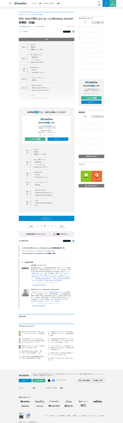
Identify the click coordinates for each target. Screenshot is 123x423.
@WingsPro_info (59, 299)
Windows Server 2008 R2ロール (40, 88)
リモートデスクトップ (38, 77)
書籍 (58, 3)
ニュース (34, 3)
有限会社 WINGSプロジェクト (57, 292)
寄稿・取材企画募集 (84, 380)
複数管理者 (35, 57)
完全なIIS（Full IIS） (37, 85)
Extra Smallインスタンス (38, 72)
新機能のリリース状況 (37, 49)
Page (24, 47)
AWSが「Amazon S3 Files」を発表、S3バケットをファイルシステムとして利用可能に (33, 333)
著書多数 (59, 280)
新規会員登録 (34, 139)
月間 (98, 22)
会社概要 (74, 415)
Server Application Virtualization (43, 203)
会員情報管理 (62, 415)
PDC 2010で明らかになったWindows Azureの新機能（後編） (39, 251)
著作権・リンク (53, 415)
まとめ (36, 205)
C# (20, 31)
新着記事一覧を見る (91, 156)
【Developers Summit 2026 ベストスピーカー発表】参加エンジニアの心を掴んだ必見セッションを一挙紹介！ (62, 340)
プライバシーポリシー (93, 415)
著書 (42, 299)
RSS (51, 299)
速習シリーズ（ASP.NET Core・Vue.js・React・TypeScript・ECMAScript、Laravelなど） (50, 276)
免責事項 (69, 415)
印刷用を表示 (23, 241)
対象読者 (33, 47)
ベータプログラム (36, 59)
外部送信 (102, 415)
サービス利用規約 (82, 415)
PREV (31, 226)
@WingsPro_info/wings (37, 301)
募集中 (54, 297)
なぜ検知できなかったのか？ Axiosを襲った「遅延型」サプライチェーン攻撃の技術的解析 (62, 333)
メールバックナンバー (47, 135)
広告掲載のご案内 (98, 380)
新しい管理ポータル (36, 54)
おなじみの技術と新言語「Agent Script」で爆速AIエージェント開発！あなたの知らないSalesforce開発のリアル (91, 130)
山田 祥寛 (21, 26)
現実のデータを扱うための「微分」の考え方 (91, 73)
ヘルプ (46, 415)
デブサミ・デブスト (49, 3)
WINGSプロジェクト (37, 273)
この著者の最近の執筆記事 (38, 285)
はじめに (33, 44)
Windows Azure (35, 67)
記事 (40, 3)
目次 (59, 39)
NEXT (62, 226)
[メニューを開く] (10, 3)
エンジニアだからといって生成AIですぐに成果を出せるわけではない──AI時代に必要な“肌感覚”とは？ (62, 347)
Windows (25, 31)
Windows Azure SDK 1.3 (37, 62)
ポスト (66, 32)
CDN (36, 200)
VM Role (34, 70)
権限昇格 (34, 80)
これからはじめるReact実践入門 (61, 278)
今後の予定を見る (91, 186)
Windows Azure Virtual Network (43, 195)
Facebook (57, 301)
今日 (85, 22)
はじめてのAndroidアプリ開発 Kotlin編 (42, 280)
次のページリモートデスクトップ (47, 218)
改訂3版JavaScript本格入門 (43, 278)
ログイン (57, 139)
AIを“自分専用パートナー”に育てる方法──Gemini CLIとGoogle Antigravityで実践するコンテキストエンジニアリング (33, 340)
